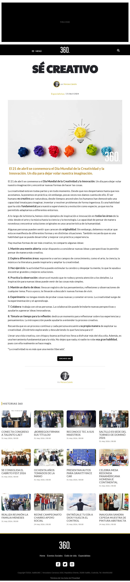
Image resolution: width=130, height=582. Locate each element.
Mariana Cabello (70, 84)
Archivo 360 (65, 359)
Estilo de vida (70, 556)
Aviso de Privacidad (72, 578)
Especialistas (57, 94)
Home (42, 556)
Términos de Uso (57, 578)
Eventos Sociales (55, 556)
